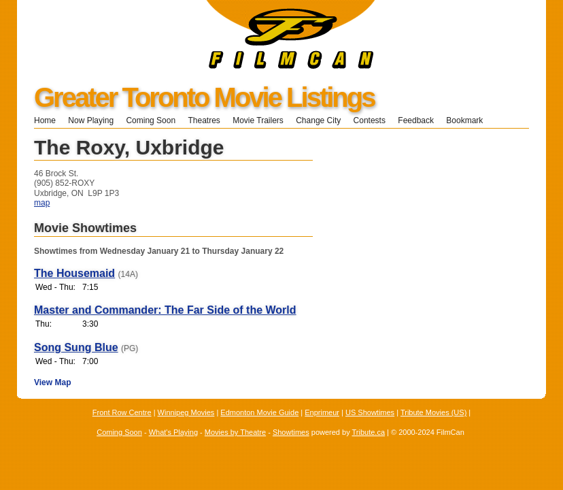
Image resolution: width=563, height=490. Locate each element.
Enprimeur (322, 412)
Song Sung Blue (76, 347)
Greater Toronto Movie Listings (204, 97)
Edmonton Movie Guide (259, 412)
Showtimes (291, 432)
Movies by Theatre (235, 432)
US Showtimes (369, 412)
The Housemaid (74, 273)
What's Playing (173, 432)
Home (45, 120)
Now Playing (91, 120)
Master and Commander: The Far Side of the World (165, 310)
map (42, 203)
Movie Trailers (258, 120)
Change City (318, 120)
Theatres (204, 120)
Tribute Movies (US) (433, 412)
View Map (52, 382)
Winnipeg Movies (186, 412)
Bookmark (469, 120)
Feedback (416, 120)
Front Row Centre (122, 412)
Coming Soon (150, 120)
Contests (370, 120)
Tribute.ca (369, 432)
